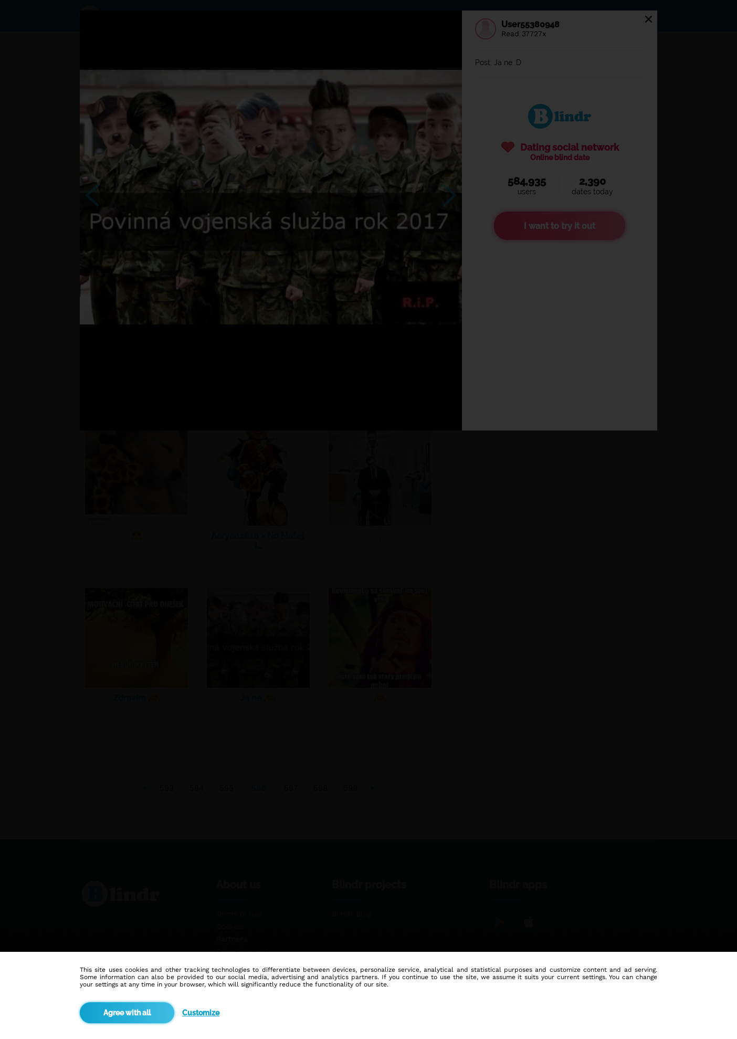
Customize (200, 1013)
